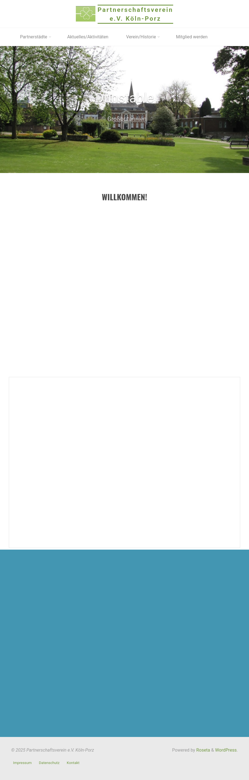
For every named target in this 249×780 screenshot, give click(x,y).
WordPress (226, 750)
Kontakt (73, 763)
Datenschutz (49, 763)
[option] (124, 109)
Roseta (202, 750)
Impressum (22, 763)
